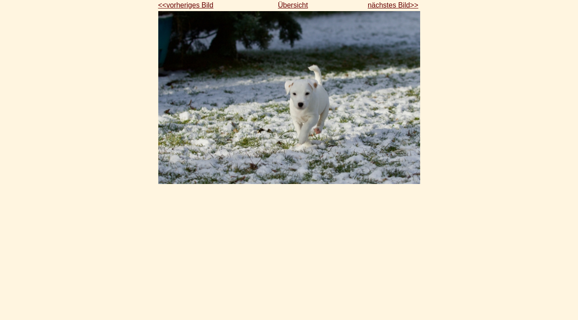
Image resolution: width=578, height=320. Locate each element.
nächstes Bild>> (393, 5)
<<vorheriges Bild (186, 5)
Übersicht (293, 5)
